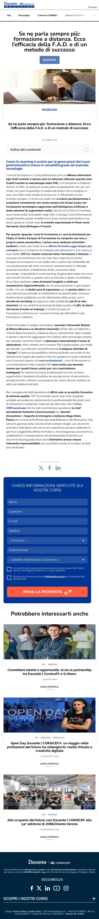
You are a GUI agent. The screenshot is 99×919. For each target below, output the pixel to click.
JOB (43, 664)
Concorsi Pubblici (47, 15)
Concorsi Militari (74, 15)
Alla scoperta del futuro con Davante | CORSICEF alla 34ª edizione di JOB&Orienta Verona (49, 822)
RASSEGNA (49, 60)
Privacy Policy (20, 911)
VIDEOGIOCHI (58, 738)
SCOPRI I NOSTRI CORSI (26, 899)
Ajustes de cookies (75, 914)
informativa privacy (56, 576)
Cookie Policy (34, 911)
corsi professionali (50, 360)
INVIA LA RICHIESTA (47, 592)
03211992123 (52, 879)
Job (9, 15)
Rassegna (24, 15)
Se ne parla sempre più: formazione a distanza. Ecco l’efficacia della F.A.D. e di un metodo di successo (49, 126)
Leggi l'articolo (49, 687)
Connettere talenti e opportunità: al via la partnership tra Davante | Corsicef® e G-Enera (49, 671)
